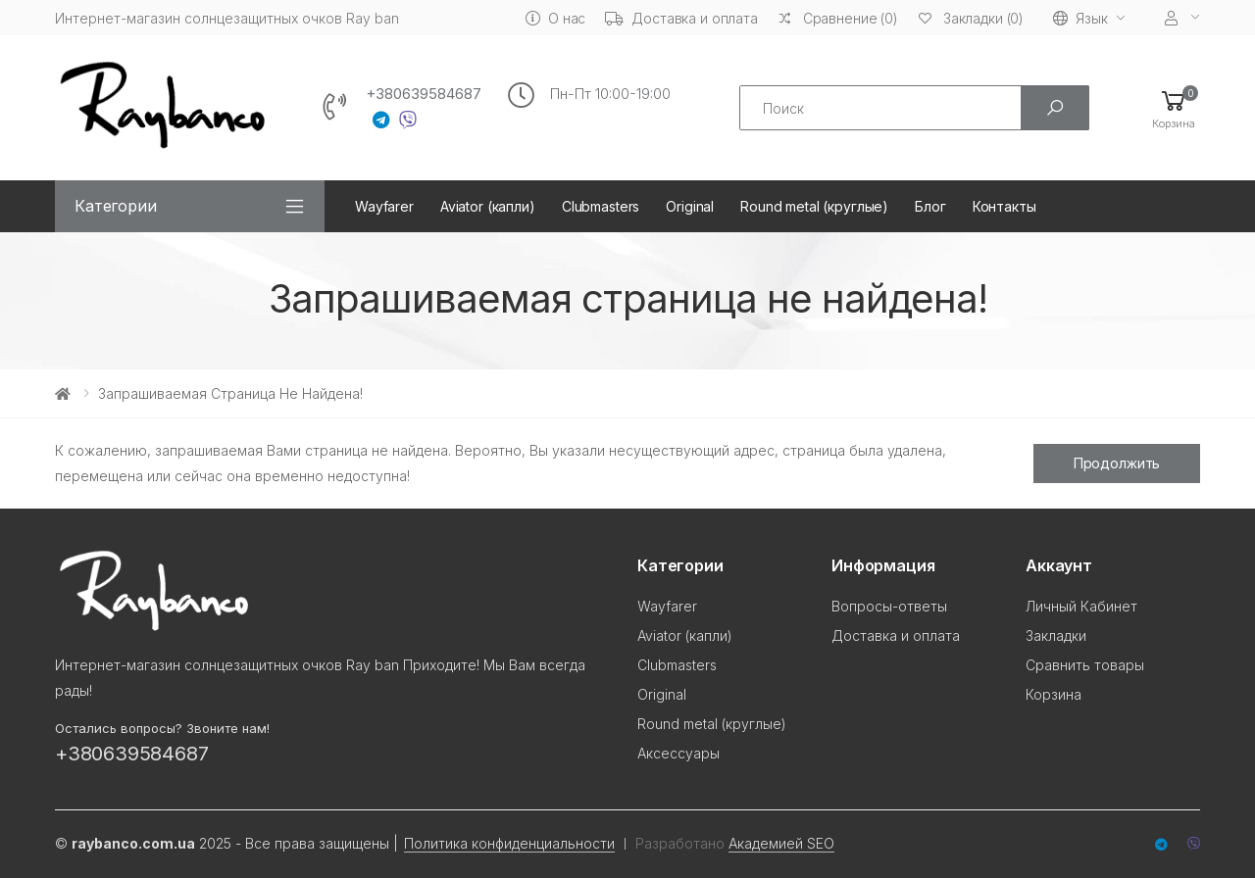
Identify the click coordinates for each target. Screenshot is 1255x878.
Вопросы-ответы (889, 606)
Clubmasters (600, 206)
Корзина (1053, 694)
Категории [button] (116, 206)
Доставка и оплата (681, 18)
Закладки (1056, 635)
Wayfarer (384, 206)
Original (690, 206)
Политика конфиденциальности (509, 843)
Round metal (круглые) (814, 206)
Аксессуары (678, 753)
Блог (930, 206)
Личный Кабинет (1081, 606)
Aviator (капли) (487, 206)
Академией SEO (781, 843)
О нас (555, 18)
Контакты (1004, 206)
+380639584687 (423, 94)
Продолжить (1117, 463)
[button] (1173, 108)
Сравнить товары (1085, 665)
